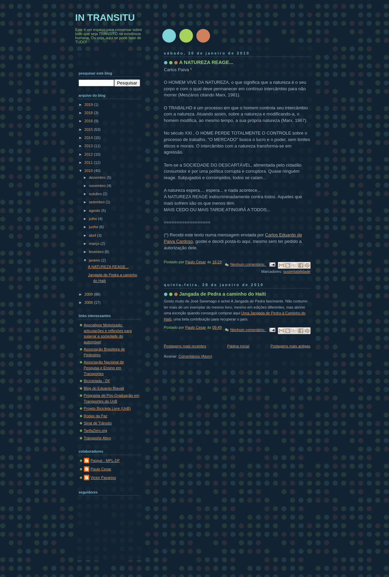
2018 (89, 113)
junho (94, 227)
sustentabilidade (297, 271)
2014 (89, 138)
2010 (89, 171)
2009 (89, 294)
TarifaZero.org (95, 430)
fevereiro (97, 252)
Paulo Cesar (101, 469)
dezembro (98, 177)
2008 (89, 302)
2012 (89, 154)
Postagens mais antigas (290, 346)
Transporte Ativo (97, 438)
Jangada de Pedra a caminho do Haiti (222, 294)
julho (93, 219)
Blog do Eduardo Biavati (104, 388)
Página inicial (238, 346)
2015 (89, 129)
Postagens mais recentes (185, 346)
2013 (89, 146)
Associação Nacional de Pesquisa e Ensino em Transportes (104, 367)
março (95, 243)
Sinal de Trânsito (98, 423)
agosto (95, 210)
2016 (89, 121)
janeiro (95, 260)
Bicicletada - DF (97, 381)
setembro (97, 202)
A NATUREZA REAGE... (206, 62)
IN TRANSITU (105, 17)
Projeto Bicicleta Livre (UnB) (107, 408)
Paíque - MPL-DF (105, 460)
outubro (96, 194)
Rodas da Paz (95, 416)
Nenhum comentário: (248, 264)
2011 (89, 162)
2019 (89, 105)
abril (93, 235)
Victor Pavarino (103, 477)
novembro (98, 186)
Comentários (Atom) (195, 356)
